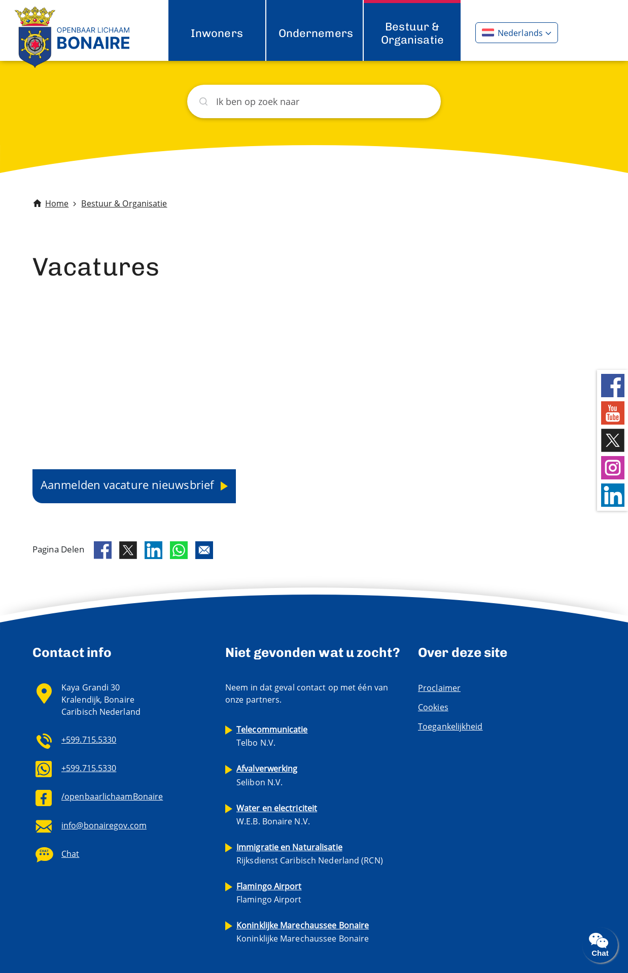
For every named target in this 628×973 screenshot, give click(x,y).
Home (56, 203)
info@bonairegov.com (104, 825)
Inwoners (217, 33)
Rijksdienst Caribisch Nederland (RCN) (309, 854)
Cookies (433, 707)
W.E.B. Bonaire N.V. (276, 815)
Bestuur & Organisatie (412, 33)
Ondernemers (315, 33)
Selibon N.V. (267, 775)
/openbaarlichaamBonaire (112, 796)
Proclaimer (439, 687)
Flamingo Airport (269, 893)
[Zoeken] (314, 101)
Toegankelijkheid (450, 726)
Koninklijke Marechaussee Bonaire (302, 932)
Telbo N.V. (272, 736)
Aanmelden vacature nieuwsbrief (129, 484)
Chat (70, 853)
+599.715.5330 (88, 739)
